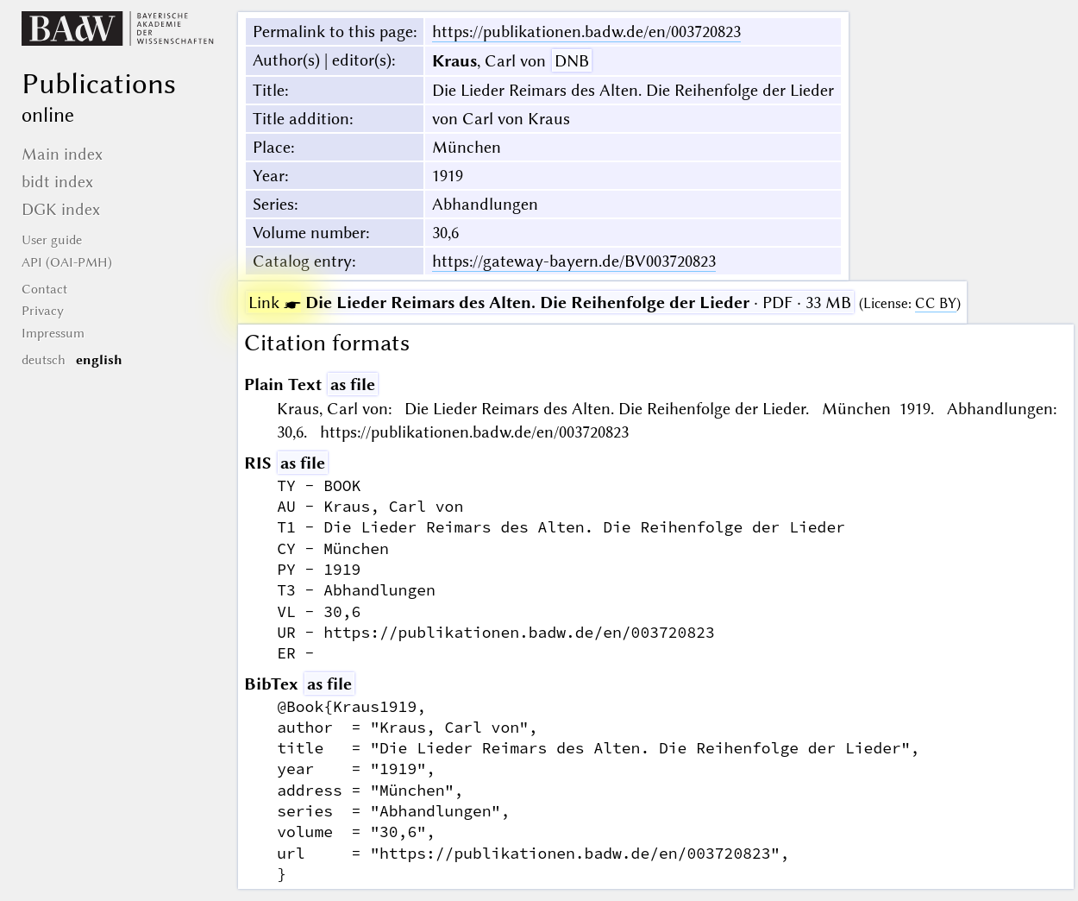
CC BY (935, 303)
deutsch (44, 360)
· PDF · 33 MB (549, 302)
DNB (572, 61)
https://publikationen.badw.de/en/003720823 (586, 31)
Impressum (53, 333)
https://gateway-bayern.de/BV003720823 (574, 261)
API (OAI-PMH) (67, 262)
